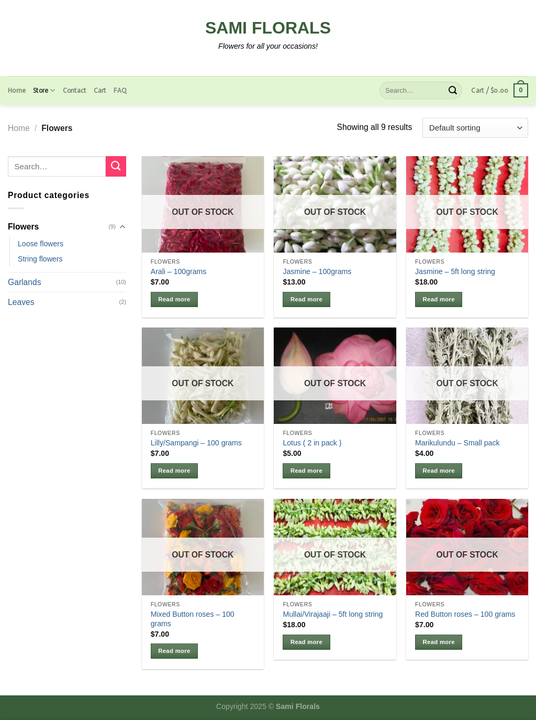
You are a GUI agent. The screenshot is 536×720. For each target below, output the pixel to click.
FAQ (120, 90)
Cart (100, 90)
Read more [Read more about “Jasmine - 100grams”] (306, 299)
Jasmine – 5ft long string (455, 271)
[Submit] (453, 90)
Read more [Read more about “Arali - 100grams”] (174, 299)
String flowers (40, 259)
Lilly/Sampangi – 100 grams (196, 443)
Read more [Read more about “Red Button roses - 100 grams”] (439, 642)
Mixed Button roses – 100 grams (192, 619)
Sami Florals (268, 27)
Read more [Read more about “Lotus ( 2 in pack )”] (306, 470)
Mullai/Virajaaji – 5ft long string (333, 614)
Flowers (23, 226)
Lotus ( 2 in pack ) (312, 443)
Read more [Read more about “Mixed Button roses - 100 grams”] (174, 651)
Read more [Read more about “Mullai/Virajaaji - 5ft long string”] (306, 642)
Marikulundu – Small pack (457, 443)
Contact (74, 90)
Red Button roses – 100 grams (465, 614)
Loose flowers (40, 243)
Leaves (21, 302)
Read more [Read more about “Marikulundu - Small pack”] (439, 470)
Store (44, 90)
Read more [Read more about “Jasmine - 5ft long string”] (439, 299)
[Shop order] (475, 128)
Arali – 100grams (179, 271)
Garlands (24, 282)
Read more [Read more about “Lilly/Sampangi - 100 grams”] (174, 470)
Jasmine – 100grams (317, 271)
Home (17, 90)
